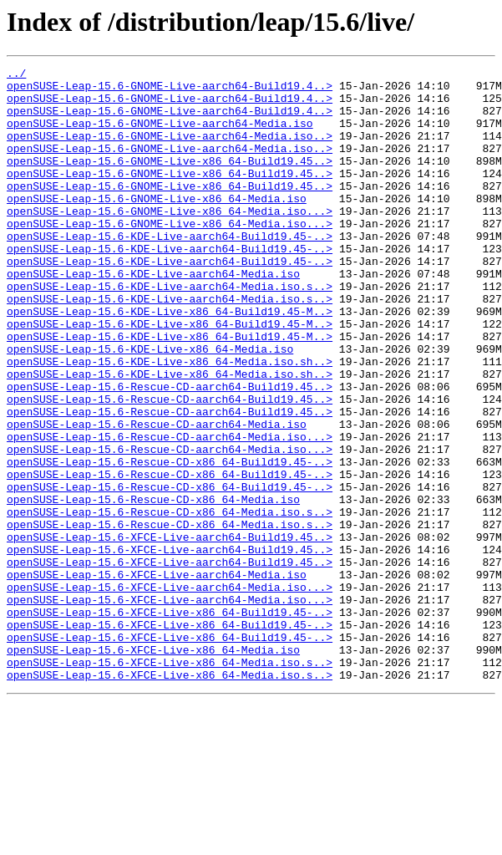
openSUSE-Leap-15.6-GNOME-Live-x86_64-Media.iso (157, 225)
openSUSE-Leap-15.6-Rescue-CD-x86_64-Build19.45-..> (169, 541)
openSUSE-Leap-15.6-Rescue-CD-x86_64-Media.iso (153, 586)
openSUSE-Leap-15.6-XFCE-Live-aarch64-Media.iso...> (169, 692)
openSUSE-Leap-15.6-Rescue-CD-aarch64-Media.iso (157, 496)
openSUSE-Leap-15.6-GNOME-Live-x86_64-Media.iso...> (169, 240)
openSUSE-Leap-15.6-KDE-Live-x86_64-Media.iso (150, 406)
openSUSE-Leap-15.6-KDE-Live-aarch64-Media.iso (153, 315)
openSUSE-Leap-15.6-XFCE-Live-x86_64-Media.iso (153, 767)
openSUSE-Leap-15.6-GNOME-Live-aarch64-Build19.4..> (169, 90)
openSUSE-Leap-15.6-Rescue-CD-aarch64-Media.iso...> (169, 511)
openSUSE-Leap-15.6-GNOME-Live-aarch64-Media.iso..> (169, 150)
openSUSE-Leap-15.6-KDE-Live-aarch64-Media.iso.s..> (169, 330)
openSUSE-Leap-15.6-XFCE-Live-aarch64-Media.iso (157, 677)
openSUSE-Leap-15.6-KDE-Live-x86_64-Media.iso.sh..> (169, 421)
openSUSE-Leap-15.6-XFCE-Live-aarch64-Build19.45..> (169, 631)
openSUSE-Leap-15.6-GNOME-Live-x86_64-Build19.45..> (169, 180)
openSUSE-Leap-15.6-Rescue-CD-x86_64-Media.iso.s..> (169, 601)
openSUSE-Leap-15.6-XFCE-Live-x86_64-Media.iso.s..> (169, 782)
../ (16, 75)
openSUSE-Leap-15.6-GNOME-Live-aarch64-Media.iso (160, 135)
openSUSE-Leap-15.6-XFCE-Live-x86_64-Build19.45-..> (169, 722)
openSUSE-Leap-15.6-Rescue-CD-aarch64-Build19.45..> (169, 451)
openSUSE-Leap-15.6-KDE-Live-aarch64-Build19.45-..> (169, 270)
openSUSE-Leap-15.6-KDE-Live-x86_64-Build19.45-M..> (169, 361)
